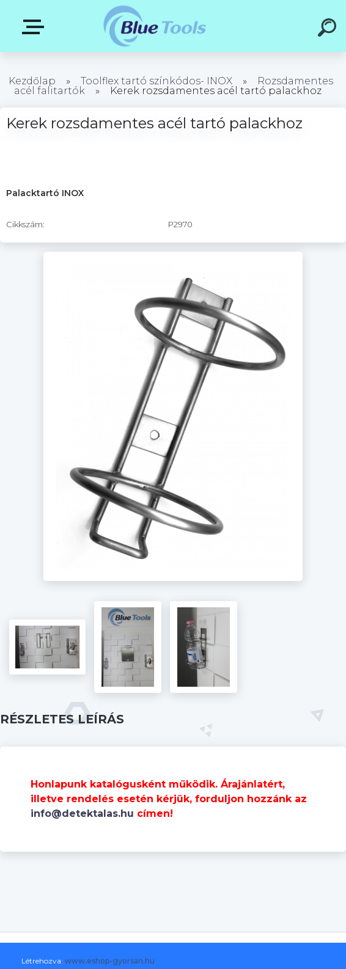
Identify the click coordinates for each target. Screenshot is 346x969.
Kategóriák (35, 27)
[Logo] (155, 25)
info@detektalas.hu (82, 813)
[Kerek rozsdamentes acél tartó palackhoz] (173, 255)
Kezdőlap (32, 81)
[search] (329, 29)
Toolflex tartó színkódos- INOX (156, 81)
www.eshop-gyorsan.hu (110, 960)
